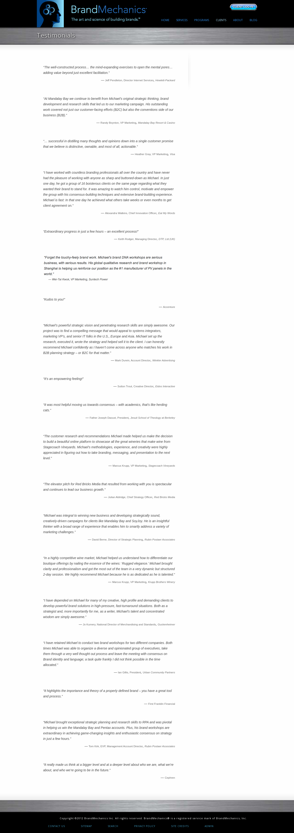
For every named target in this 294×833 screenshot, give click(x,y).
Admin (209, 826)
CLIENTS (221, 20)
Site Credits (180, 826)
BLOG (253, 20)
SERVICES (181, 20)
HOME (165, 20)
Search (113, 826)
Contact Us (56, 826)
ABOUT (238, 20)
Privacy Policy (144, 826)
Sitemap (86, 826)
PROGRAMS (201, 20)
